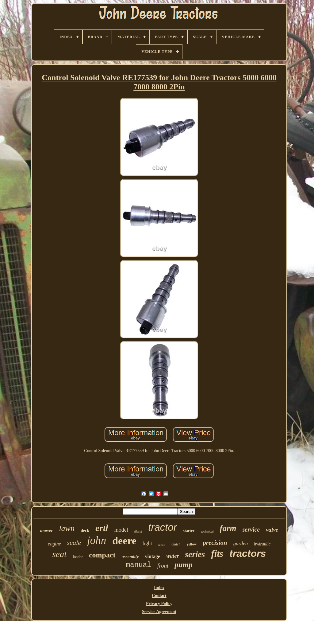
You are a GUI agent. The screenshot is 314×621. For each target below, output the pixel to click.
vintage (152, 556)
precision (215, 542)
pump (183, 564)
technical (207, 531)
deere (124, 540)
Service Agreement (159, 611)
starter (189, 530)
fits (217, 553)
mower (46, 530)
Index (159, 587)
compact (102, 555)
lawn (67, 528)
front (162, 565)
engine (54, 543)
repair (161, 545)
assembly (130, 556)
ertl (101, 528)
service (251, 529)
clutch (175, 544)
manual (138, 565)
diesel (138, 531)
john (96, 540)
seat (59, 554)
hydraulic (262, 544)
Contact (159, 595)
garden (240, 543)
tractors (247, 553)
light (147, 543)
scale (74, 542)
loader (77, 556)
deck (85, 530)
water (172, 556)
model (121, 530)
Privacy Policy (159, 603)
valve (272, 529)
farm (228, 528)
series (195, 554)
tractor (162, 527)
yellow (192, 544)
